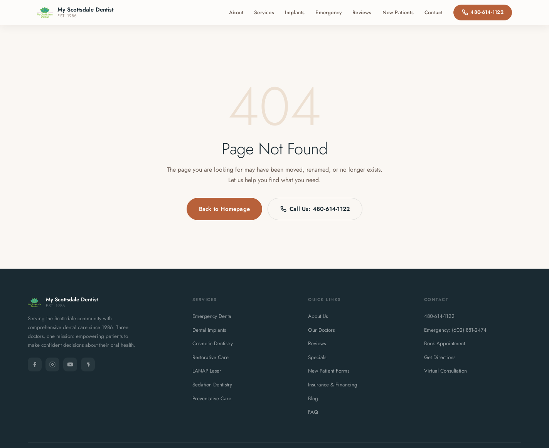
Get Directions (439, 357)
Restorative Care (210, 357)
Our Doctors (321, 330)
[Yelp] (88, 364)
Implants (295, 12)
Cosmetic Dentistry (212, 343)
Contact (433, 12)
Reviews (361, 12)
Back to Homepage (224, 209)
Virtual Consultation (445, 370)
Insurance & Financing (332, 384)
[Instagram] (52, 364)
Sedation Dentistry (212, 384)
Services (264, 12)
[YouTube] (70, 364)
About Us (318, 316)
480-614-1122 (483, 12)
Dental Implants (209, 330)
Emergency (328, 12)
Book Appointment (444, 343)
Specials (317, 357)
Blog (313, 398)
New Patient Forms (328, 370)
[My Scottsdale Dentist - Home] (75, 12)
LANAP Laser (206, 370)
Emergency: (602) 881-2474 (455, 330)
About (236, 12)
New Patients (398, 12)
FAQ (313, 412)
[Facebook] (35, 364)
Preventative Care (211, 398)
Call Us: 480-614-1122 (315, 209)
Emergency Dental (212, 316)
